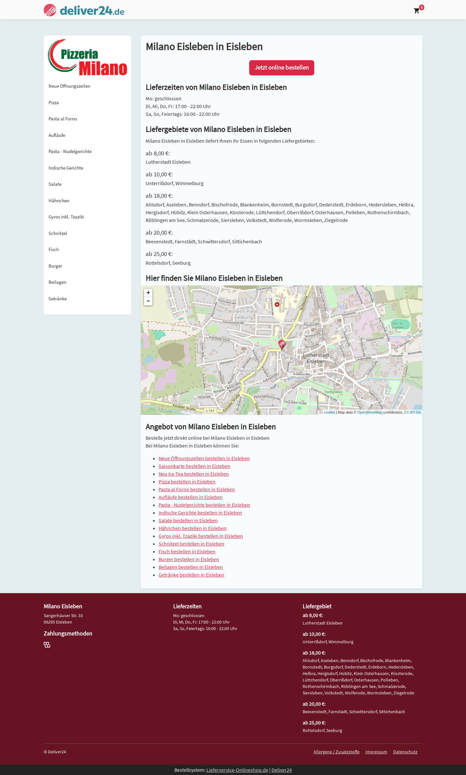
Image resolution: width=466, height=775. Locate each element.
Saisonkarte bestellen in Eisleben (194, 466)
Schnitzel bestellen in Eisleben (191, 543)
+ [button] (148, 293)
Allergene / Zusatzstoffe (337, 752)
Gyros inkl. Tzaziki (66, 217)
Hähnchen (59, 200)
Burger (55, 266)
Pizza (54, 102)
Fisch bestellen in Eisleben (187, 551)
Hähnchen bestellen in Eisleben (193, 528)
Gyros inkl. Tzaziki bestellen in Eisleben (201, 536)
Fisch (54, 249)
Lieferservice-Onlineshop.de (237, 770)
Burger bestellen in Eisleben (189, 559)
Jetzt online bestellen (282, 67)
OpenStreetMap (370, 412)
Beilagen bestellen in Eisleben (191, 567)
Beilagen (57, 282)
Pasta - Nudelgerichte (70, 151)
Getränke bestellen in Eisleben (191, 574)
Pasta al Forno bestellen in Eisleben (197, 489)
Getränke (58, 298)
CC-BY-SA (412, 412)
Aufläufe (57, 135)
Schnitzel (58, 233)
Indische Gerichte (66, 168)
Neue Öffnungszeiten (69, 86)
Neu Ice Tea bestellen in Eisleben (194, 474)
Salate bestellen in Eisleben (188, 520)
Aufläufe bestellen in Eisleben (191, 497)
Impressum (376, 752)
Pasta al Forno (63, 119)
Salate (55, 184)
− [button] (148, 301)
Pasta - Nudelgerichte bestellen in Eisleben (204, 505)
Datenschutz (405, 752)
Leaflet (329, 412)
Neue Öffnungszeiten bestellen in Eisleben (204, 458)
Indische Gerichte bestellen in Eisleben (200, 512)
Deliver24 (282, 770)
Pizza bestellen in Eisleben (187, 481)
